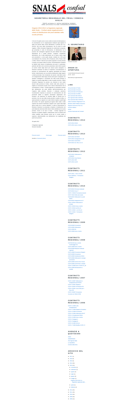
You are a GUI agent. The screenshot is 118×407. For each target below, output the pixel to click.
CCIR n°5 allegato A (73, 319)
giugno (73, 376)
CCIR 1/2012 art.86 (73, 162)
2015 (71, 360)
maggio (73, 378)
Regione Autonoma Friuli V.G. (75, 105)
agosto (73, 371)
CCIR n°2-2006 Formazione (75, 311)
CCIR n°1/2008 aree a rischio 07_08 (77, 265)
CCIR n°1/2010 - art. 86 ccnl (75, 210)
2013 (71, 365)
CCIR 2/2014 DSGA (73, 123)
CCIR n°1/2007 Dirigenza (74, 284)
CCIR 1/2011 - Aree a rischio (75, 173)
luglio (72, 374)
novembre (73, 367)
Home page (49, 135)
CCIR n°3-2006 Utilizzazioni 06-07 (76, 313)
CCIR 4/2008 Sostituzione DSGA (76, 256)
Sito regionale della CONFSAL (75, 97)
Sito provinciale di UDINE (74, 93)
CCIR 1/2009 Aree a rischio (75, 231)
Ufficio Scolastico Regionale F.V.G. (76, 101)
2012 (71, 390)
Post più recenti (36, 135)
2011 (71, 392)
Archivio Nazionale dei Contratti (76, 111)
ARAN (69, 109)
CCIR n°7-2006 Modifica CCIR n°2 (76, 325)
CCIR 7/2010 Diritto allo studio (75, 195)
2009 (71, 396)
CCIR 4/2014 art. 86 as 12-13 (75, 142)
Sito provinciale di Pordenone (75, 91)
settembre (73, 369)
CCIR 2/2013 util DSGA (74, 136)
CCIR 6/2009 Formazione (74, 225)
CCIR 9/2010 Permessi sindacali (76, 189)
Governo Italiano (72, 107)
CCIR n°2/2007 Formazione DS (76, 286)
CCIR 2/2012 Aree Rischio (74, 158)
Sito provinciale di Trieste (74, 88)
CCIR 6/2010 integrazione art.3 (75, 200)
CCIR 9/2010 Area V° (73, 191)
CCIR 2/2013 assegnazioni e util (76, 138)
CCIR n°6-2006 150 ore (74, 323)
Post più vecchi (62, 135)
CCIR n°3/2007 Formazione (75, 292)
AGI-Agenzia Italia (72, 340)
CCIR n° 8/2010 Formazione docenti (77, 193)
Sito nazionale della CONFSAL (75, 99)
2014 (71, 363)
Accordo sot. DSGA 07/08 (74, 294)
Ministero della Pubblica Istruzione (76, 103)
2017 (71, 356)
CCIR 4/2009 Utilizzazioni (74, 227)
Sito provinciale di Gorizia (74, 90)
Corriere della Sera (72, 344)
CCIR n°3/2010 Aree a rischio (75, 206)
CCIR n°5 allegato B (73, 321)
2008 (71, 398)
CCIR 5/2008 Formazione (74, 254)
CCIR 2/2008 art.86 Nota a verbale (76, 263)
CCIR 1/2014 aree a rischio (75, 125)
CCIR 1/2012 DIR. (72, 160)
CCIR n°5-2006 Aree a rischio (75, 317)
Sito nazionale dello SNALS (75, 95)
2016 (71, 358)
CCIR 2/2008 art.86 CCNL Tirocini (76, 261)
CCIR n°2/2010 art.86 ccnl (74, 208)
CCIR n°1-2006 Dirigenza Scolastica (77, 309)
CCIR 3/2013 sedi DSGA (74, 140)
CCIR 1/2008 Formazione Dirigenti (76, 252)
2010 (71, 394)
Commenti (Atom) (41, 138)
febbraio (73, 387)
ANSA (69, 336)
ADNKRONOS (71, 338)
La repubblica (71, 342)
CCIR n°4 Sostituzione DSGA (75, 315)
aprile (72, 385)
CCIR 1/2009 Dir (72, 229)
